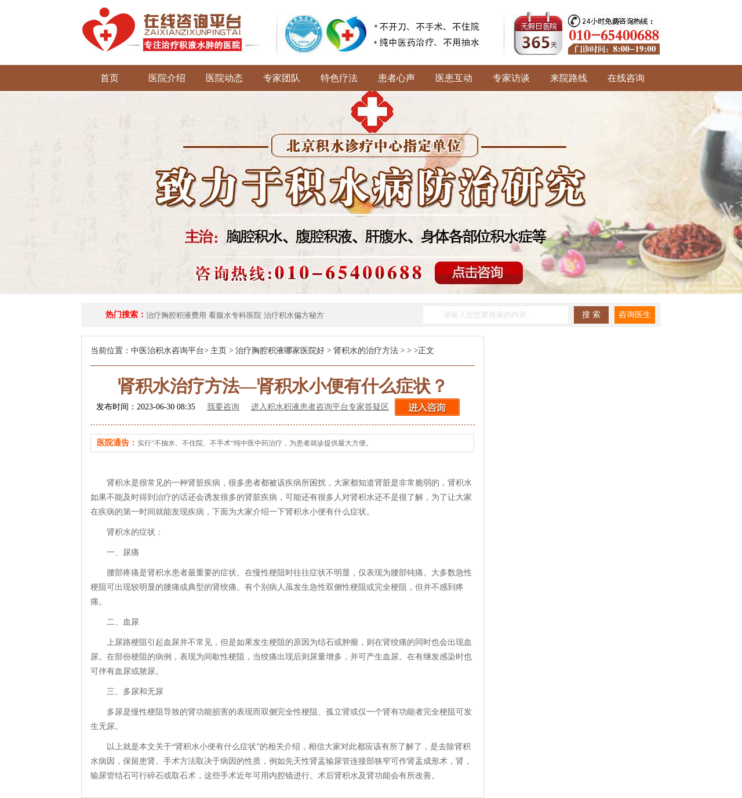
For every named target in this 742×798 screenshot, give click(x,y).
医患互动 (453, 78)
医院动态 (224, 78)
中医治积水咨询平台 (167, 350)
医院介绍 (167, 78)
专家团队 (281, 78)
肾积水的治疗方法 (365, 350)
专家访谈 (511, 78)
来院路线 (568, 78)
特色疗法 (339, 78)
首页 (109, 78)
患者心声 (396, 78)
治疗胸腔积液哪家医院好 (280, 350)
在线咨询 (626, 78)
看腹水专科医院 (235, 315)
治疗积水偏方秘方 (294, 315)
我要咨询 (223, 406)
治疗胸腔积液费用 (176, 315)
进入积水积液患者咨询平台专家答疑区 (320, 406)
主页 (218, 350)
